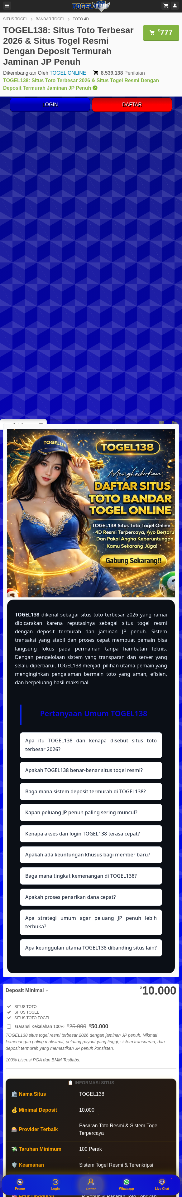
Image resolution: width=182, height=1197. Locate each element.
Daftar (91, 1185)
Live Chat (162, 1184)
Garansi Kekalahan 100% (61, 1026)
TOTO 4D (81, 19)
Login (55, 1184)
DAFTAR (132, 104)
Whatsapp (126, 1184)
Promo (20, 1184)
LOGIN (50, 104)
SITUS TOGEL (15, 19)
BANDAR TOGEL (50, 19)
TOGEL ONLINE (68, 73)
